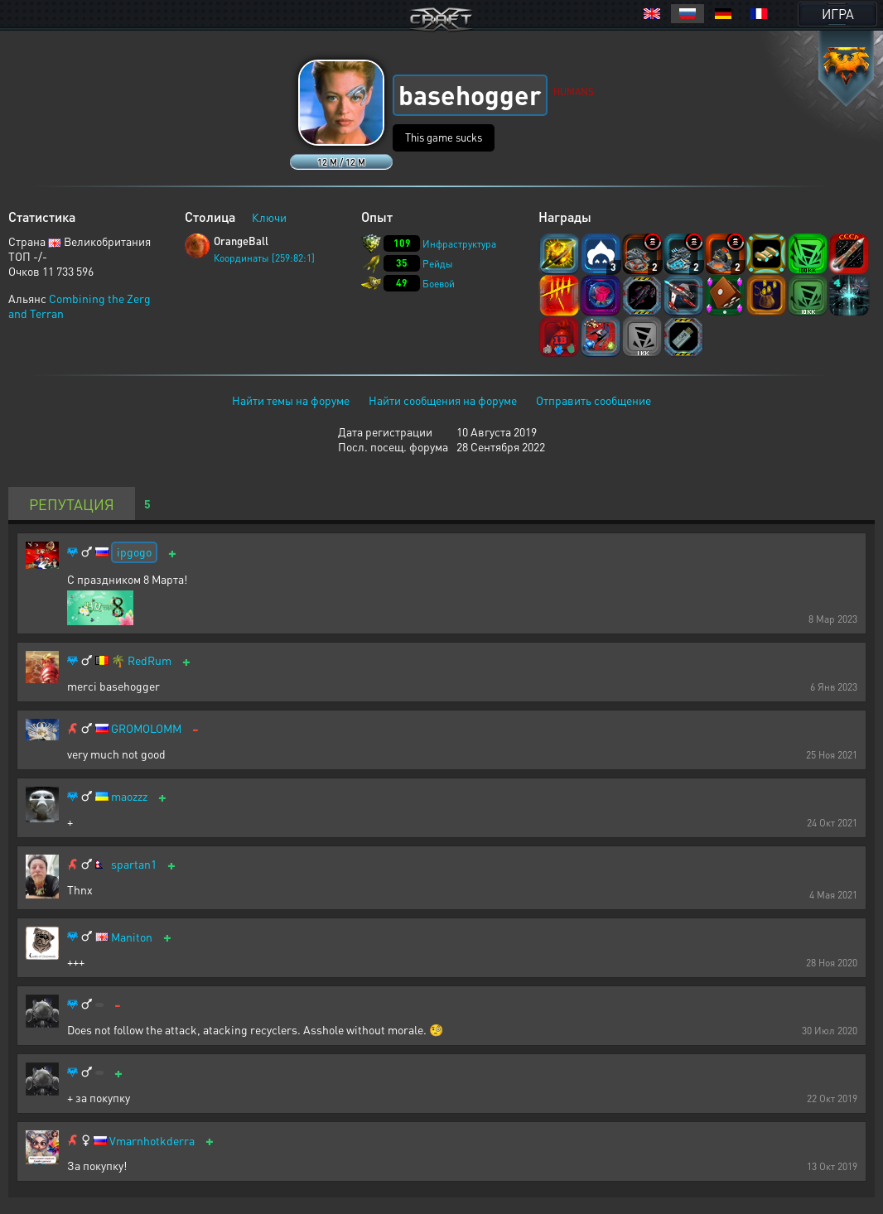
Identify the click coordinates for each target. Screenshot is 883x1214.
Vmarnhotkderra (152, 1141)
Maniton (131, 937)
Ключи (269, 217)
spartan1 (134, 864)
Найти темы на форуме (291, 400)
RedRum (149, 660)
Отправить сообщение (593, 400)
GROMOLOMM (146, 728)
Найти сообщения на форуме (443, 400)
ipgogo (134, 551)
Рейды (437, 264)
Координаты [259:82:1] (264, 258)
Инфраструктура (459, 244)
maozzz (129, 796)
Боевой (438, 283)
